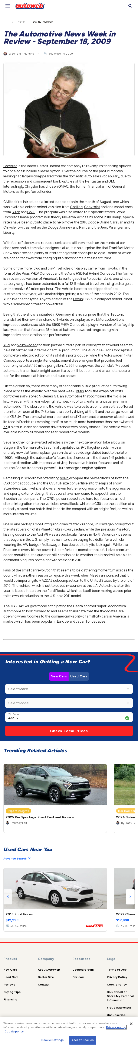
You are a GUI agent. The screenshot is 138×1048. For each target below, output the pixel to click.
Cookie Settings (52, 1040)
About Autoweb (49, 969)
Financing (10, 999)
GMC (31, 212)
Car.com (78, 977)
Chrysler (10, 166)
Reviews (9, 984)
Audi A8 (42, 534)
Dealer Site (46, 977)
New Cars (59, 676)
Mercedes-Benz (111, 319)
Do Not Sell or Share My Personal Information (120, 996)
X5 (12, 416)
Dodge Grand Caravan (105, 222)
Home (20, 21)
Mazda (95, 575)
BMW (80, 391)
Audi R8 (94, 350)
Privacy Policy (117, 977)
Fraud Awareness (119, 1007)
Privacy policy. (116, 1027)
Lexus (78, 299)
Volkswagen (27, 345)
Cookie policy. (14, 1031)
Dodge (53, 227)
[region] (69, 1032)
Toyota (111, 268)
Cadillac (76, 206)
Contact (43, 984)
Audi (6, 345)
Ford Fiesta (56, 590)
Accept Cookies (83, 1040)
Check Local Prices (69, 731)
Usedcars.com (83, 969)
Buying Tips (12, 992)
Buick (16, 212)
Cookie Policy (117, 984)
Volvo (64, 478)
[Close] (131, 1023)
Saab (47, 447)
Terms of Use (116, 969)
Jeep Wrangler (112, 227)
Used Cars (78, 676)
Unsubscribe (116, 1015)
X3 (5, 427)
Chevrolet (92, 206)
